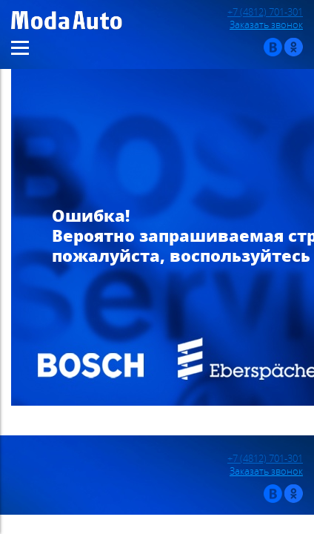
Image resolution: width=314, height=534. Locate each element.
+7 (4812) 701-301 (265, 12)
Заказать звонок (266, 25)
